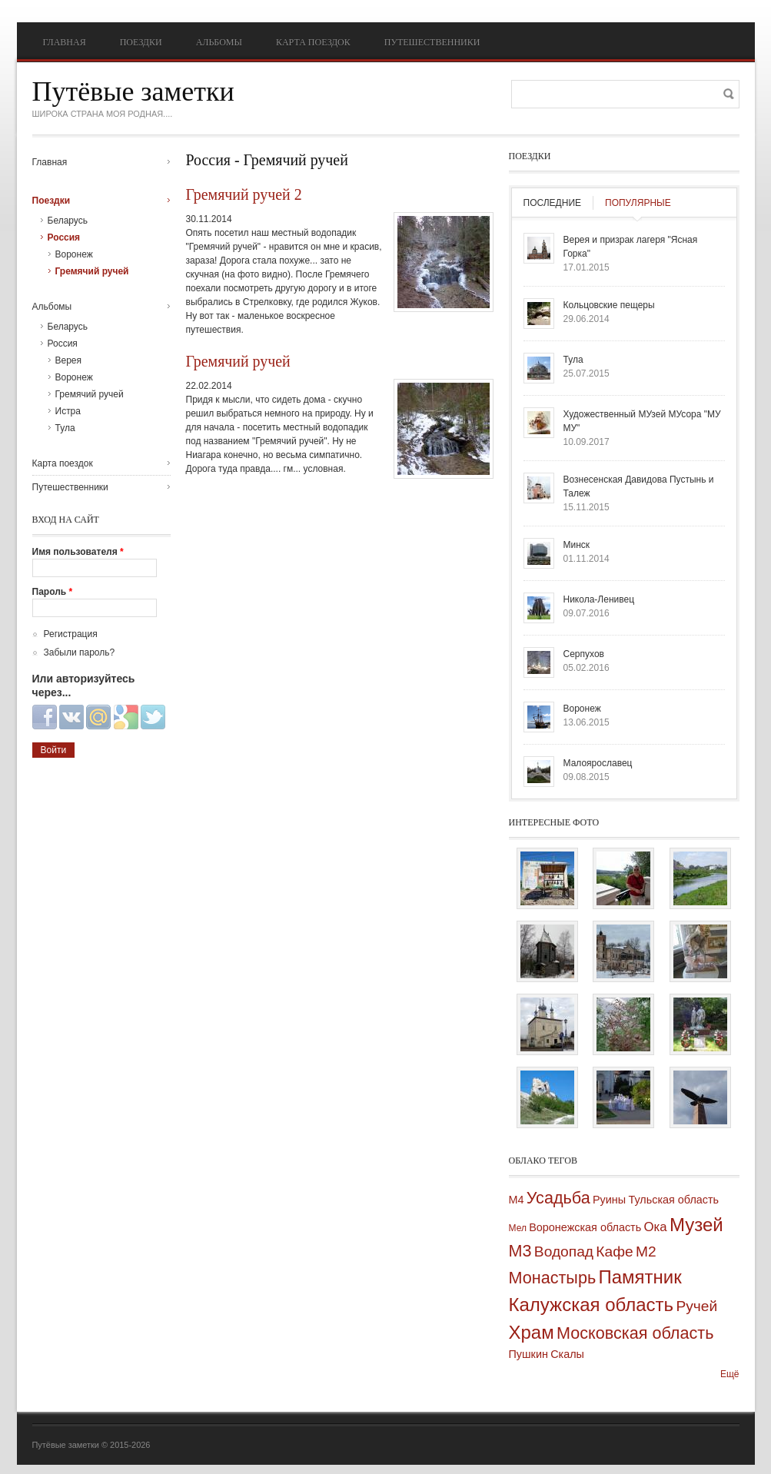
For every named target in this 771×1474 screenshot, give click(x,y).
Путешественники (432, 42)
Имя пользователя (78, 551)
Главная (64, 42)
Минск (576, 544)
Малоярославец (598, 763)
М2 (646, 1251)
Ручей (696, 1306)
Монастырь (553, 1277)
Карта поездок (313, 42)
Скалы (567, 1354)
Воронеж (74, 254)
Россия (64, 237)
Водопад (563, 1251)
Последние (552, 203)
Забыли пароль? (79, 652)
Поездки (141, 42)
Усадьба (558, 1197)
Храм (531, 1332)
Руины (609, 1199)
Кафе (614, 1251)
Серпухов (583, 654)
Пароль (52, 591)
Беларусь (68, 220)
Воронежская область (585, 1227)
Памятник (640, 1277)
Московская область (635, 1333)
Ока (655, 1227)
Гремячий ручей (238, 361)
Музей (696, 1224)
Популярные (638, 203)
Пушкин (528, 1354)
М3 (520, 1250)
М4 (516, 1199)
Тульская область (673, 1199)
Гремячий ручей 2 (244, 194)
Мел (518, 1228)
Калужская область (591, 1304)
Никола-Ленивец (599, 599)
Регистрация (71, 634)
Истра (68, 411)
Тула (65, 428)
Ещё (729, 1374)
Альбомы (219, 42)
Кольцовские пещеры (609, 305)
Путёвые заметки (133, 91)
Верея (68, 360)
